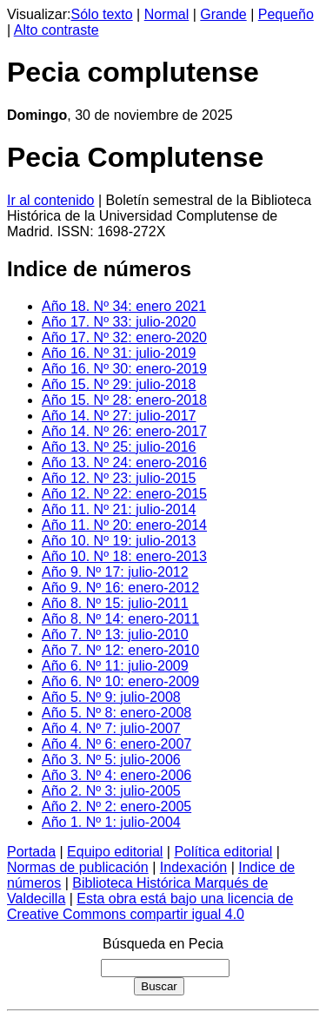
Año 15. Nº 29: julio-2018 (119, 384)
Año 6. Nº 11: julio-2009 (115, 665)
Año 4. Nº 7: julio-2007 (111, 728)
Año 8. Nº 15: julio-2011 (115, 603)
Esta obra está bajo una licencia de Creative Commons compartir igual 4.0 (150, 906)
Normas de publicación (78, 867)
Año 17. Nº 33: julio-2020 (119, 321)
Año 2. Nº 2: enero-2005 (116, 806)
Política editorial (223, 851)
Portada (31, 851)
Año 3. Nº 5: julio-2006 (111, 759)
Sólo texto (102, 14)
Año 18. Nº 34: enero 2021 (124, 306)
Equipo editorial (115, 851)
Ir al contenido (51, 200)
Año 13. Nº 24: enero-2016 (124, 462)
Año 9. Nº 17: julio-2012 (115, 572)
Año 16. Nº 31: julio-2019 (119, 353)
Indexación (193, 867)
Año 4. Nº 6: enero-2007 (116, 744)
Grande (223, 14)
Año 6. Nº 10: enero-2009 (120, 681)
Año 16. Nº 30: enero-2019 (124, 368)
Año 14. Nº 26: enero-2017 (124, 431)
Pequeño (286, 14)
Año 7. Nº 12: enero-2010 (120, 650)
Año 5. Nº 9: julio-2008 (111, 697)
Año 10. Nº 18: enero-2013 (124, 556)
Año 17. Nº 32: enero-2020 (124, 337)
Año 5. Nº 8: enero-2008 (116, 712)
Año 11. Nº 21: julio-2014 (119, 509)
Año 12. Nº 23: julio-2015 (119, 478)
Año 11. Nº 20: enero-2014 (124, 525)
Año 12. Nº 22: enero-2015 (124, 493)
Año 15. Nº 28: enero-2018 (124, 400)
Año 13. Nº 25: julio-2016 (119, 447)
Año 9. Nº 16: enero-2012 (120, 587)
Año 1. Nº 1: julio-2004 (111, 822)
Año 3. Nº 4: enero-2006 (116, 775)
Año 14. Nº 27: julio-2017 (119, 415)
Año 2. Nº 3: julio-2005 (111, 790)
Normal (167, 14)
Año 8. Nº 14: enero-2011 (120, 618)
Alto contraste (56, 30)
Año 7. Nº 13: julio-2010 (115, 634)
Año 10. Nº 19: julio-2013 (119, 540)
